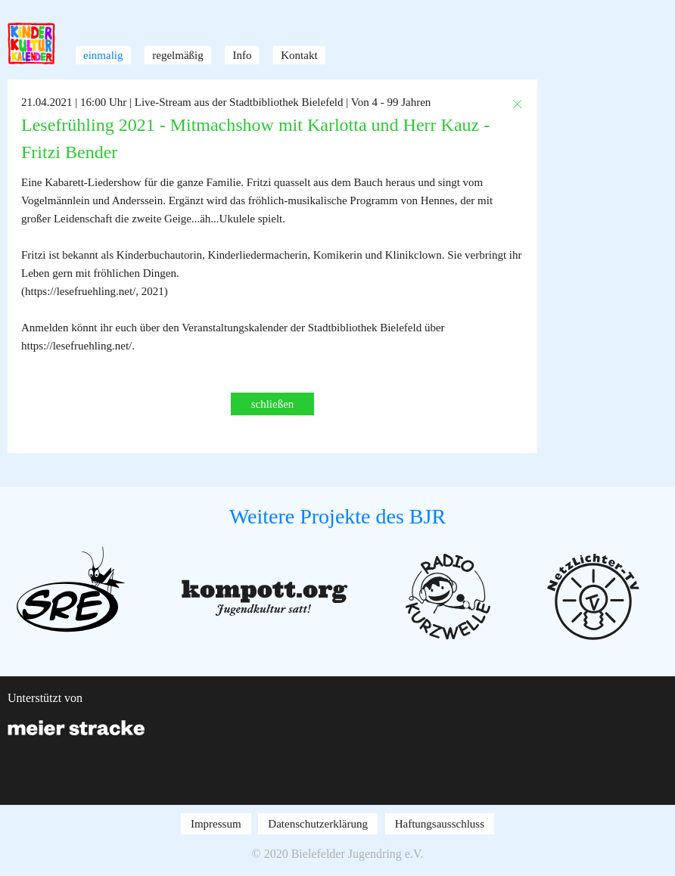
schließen (272, 404)
